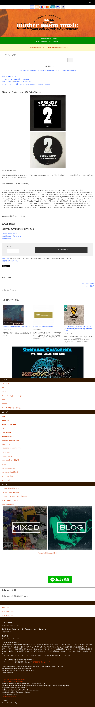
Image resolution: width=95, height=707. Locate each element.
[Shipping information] (9, 696)
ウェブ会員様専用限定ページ (10, 488)
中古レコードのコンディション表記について (15, 496)
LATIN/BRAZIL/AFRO (8, 436)
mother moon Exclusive (69, 70)
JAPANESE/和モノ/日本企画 (27, 70)
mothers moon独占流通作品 (10, 472)
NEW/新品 (17, 79)
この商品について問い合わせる (11, 236)
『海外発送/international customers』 (14, 679)
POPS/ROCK (6, 452)
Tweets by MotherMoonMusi (47, 553)
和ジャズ (58, 70)
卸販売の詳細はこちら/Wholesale (44, 662)
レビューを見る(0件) (88, 283)
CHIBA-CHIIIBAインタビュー (10, 500)
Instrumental (25, 79)
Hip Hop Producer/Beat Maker (28, 84)
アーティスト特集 (12, 84)
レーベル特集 (6, 480)
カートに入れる (61, 249)
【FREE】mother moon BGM (10, 492)
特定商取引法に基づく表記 (10, 261)
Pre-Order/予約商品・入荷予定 (57, 47)
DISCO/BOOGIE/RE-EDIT (9, 424)
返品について (6, 258)
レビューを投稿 (89, 286)
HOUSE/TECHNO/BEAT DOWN (11, 448)
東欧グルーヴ (6, 444)
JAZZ (3, 416)
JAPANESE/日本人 (27, 81)
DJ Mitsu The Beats (44, 84)
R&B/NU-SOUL (6, 432)
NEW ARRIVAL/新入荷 (35, 47)
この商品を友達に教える (9, 233)
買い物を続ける (6, 238)
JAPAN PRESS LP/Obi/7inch (45, 70)
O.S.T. (4, 464)
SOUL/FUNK (5, 420)
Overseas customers (8, 504)
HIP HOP (16, 76)
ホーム (4, 76)
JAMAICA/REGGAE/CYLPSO (10, 440)
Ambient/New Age (7, 456)
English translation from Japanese (13, 681)
